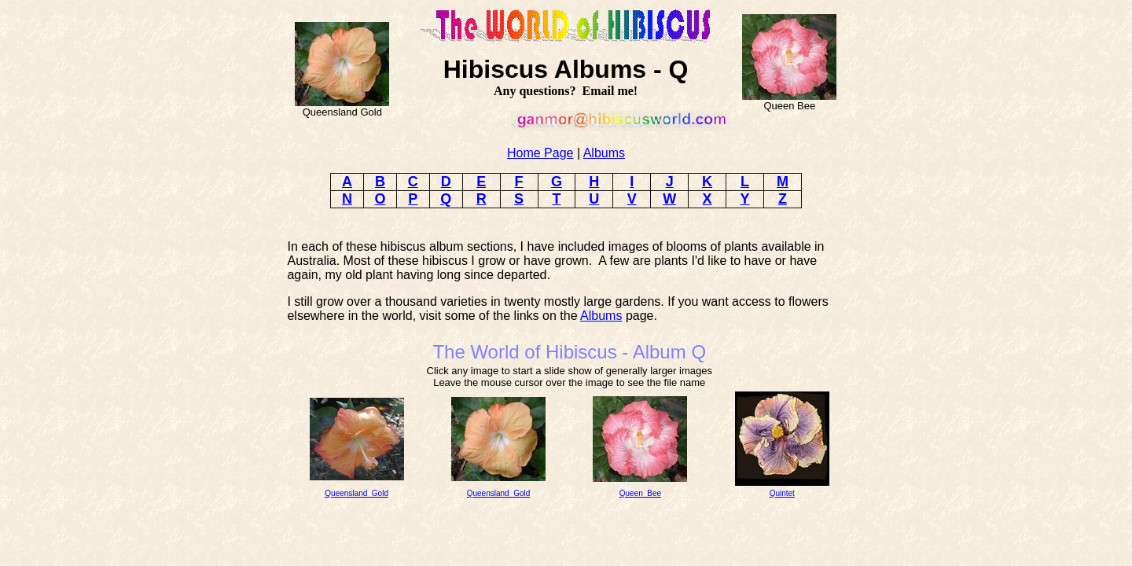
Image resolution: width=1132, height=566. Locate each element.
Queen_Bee (640, 493)
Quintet (782, 493)
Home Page (540, 153)
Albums (604, 153)
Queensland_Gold (356, 493)
